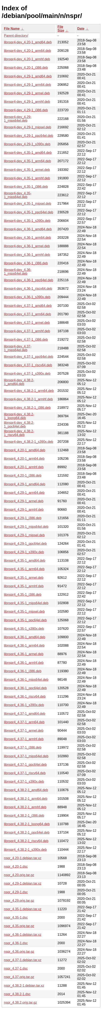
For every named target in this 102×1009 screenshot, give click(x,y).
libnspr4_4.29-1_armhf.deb (24, 509)
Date (80, 28)
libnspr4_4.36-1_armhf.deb (24, 662)
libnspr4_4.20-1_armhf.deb (24, 467)
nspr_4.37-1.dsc (16, 968)
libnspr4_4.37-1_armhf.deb (24, 739)
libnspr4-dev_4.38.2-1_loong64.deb (19, 416)
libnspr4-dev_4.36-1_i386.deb (26, 263)
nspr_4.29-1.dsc (16, 892)
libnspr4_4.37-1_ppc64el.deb (25, 764)
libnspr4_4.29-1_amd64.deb (24, 484)
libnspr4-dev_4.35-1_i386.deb (26, 186)
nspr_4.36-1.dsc (16, 943)
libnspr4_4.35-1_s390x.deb (24, 628)
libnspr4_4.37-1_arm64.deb (24, 722)
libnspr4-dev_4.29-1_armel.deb (27, 93)
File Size (60, 28)
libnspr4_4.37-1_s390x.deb (24, 781)
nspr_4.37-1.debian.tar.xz (22, 960)
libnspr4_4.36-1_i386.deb (22, 671)
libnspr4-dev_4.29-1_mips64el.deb (18, 118)
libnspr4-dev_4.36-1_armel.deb (27, 246)
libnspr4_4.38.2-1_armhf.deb (25, 807)
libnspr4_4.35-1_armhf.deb (24, 586)
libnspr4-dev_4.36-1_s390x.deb (27, 297)
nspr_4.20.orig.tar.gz (19, 875)
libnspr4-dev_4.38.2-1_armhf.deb (28, 399)
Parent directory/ (16, 35)
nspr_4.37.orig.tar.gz (19, 977)
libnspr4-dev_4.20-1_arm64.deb (27, 50)
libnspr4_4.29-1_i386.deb (22, 518)
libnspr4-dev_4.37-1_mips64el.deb (18, 348)
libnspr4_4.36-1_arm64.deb (24, 645)
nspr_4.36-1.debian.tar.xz (22, 934)
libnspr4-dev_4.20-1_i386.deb (26, 67)
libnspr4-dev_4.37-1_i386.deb (26, 339)
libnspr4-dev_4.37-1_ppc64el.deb (28, 356)
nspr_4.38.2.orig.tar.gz (20, 1002)
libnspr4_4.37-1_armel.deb (23, 730)
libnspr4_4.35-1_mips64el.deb (26, 603)
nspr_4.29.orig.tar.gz (19, 900)
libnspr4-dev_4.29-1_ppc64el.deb (28, 135)
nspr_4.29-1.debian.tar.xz (22, 883)
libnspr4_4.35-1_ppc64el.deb (25, 620)
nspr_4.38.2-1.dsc (17, 994)
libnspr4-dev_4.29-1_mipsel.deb (27, 127)
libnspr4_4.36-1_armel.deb (23, 654)
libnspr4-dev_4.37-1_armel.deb (27, 322)
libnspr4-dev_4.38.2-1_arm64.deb (29, 390)
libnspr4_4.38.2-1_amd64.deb (26, 790)
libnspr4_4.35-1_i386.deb (22, 594)
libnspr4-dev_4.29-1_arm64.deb (27, 84)
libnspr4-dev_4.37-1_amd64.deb (28, 305)
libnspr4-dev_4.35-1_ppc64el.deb (28, 212)
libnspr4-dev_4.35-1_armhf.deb (27, 178)
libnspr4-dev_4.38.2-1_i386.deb (27, 407)
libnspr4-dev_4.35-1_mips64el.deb (18, 195)
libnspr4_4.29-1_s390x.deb (24, 552)
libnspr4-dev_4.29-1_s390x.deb (27, 144)
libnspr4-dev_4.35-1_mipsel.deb (27, 203)
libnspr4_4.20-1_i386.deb (22, 475)
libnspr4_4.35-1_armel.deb (23, 577)
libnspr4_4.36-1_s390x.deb (24, 705)
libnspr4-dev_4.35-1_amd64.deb (28, 152)
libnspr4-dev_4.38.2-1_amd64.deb (19, 382)
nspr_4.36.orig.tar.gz (19, 951)
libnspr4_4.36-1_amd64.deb (24, 637)
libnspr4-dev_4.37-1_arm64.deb (27, 314)
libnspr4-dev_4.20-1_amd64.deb (28, 42)
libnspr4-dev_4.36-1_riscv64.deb (28, 288)
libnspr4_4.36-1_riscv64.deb (25, 696)
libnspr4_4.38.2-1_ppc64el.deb (27, 832)
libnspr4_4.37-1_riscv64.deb (25, 773)
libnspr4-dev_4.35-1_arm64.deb (27, 161)
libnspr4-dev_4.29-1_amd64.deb (28, 76)
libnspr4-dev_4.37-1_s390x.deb (27, 373)
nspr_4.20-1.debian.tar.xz (22, 858)
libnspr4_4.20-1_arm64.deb (24, 458)
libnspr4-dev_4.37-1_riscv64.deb (28, 365)
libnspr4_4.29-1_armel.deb (23, 501)
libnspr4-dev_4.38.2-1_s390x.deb (28, 441)
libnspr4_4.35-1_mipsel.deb (24, 611)
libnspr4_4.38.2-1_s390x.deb (25, 849)
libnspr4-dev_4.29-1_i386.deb (26, 110)
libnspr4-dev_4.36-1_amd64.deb (28, 229)
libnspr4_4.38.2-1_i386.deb (24, 815)
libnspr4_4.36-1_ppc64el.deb (25, 688)
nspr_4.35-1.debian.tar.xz (22, 909)
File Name (12, 28)
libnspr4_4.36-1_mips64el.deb (26, 679)
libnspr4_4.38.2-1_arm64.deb (25, 798)
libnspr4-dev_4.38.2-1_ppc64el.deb (19, 424)
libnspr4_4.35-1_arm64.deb (24, 569)
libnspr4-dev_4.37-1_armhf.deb (27, 331)
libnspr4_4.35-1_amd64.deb (24, 560)
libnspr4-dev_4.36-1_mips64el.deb (18, 271)
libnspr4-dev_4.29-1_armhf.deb (27, 101)
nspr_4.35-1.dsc (16, 917)
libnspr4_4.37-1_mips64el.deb (26, 756)
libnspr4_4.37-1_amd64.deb (24, 713)
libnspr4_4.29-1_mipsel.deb (24, 535)
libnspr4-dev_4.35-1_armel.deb (27, 169)
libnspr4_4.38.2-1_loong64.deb (27, 824)
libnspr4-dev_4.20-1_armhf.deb (27, 59)
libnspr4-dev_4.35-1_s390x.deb (27, 220)
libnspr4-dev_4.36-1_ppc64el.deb (28, 280)
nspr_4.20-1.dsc (16, 866)
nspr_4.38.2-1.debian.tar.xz (24, 985)
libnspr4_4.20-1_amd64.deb (24, 450)
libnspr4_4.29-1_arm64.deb (24, 492)
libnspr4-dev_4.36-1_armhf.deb (27, 254)
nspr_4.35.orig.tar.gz (19, 926)
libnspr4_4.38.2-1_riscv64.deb (26, 841)
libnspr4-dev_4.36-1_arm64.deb (27, 237)
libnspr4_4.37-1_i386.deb (22, 747)
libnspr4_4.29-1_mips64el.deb (26, 526)
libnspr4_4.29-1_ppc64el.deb (25, 543)
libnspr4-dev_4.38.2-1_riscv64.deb (19, 433)
